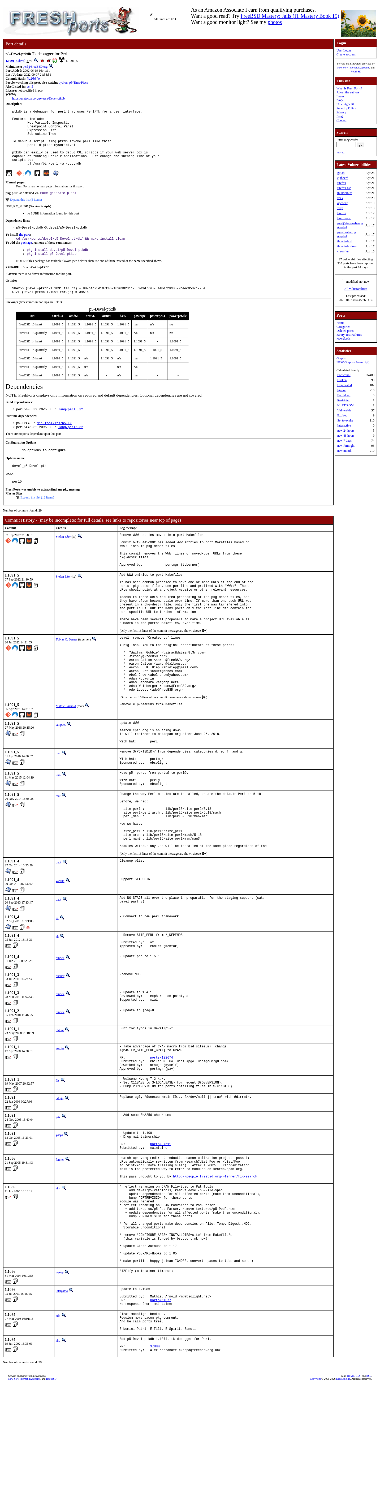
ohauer (60, 1054)
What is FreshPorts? (349, 88)
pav (58, 1204)
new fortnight (346, 446)
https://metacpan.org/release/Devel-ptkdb (38, 99)
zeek (340, 198)
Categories (343, 327)
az (57, 993)
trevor (59, 1386)
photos (275, 22)
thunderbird (344, 193)
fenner (60, 1251)
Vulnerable (344, 410)
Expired (342, 415)
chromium (343, 251)
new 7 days (344, 440)
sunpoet (61, 777)
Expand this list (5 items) (26, 212)
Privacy (341, 112)
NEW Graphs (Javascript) (352, 362)
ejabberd (342, 178)
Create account (346, 54)
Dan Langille (343, 1503)
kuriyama (62, 1404)
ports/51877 (160, 1416)
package (26, 257)
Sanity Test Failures (349, 335)
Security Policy (346, 108)
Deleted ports (344, 331)
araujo (60, 1128)
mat (58, 810)
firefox (341, 183)
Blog (339, 116)
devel (21, 61)
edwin (59, 1186)
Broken (342, 380)
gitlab (340, 173)
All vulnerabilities (356, 289)
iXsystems (363, 67)
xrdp (340, 208)
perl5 (30, 87)
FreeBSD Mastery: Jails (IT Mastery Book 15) (289, 16)
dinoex (60, 1036)
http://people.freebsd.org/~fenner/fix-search (215, 1272)
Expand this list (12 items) (37, 519)
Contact (341, 120)
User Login (343, 50)
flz (57, 1166)
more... (341, 152)
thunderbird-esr (347, 246)
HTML (351, 1500)
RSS (368, 1500)
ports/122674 (161, 1140)
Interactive (344, 425)
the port (24, 248)
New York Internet (347, 67)
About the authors (347, 92)
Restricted (343, 400)
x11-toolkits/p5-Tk (54, 442)
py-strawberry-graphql (346, 234)
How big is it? (345, 104)
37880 (155, 1469)
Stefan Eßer (63, 558)
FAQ (339, 100)
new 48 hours (346, 435)
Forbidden (343, 395)
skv (58, 1285)
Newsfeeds (343, 339)
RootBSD (356, 71)
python (63, 83)
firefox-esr (344, 188)
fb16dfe (33, 79)
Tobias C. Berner (66, 679)
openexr (342, 203)
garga (59, 1222)
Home (340, 323)
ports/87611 (160, 1234)
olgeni (60, 1110)
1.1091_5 (12, 61)
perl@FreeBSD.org (35, 66)
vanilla (60, 956)
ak (57, 1012)
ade (58, 1433)
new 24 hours (346, 430)
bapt (58, 937)
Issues (340, 96)
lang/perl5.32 (70, 427)
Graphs (341, 358)
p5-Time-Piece (78, 83)
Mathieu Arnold (66, 758)
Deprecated (344, 385)
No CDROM (345, 405)
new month (344, 451)
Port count (344, 375)
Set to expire (345, 420)
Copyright (315, 1503)
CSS (358, 1500)
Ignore (341, 390)
